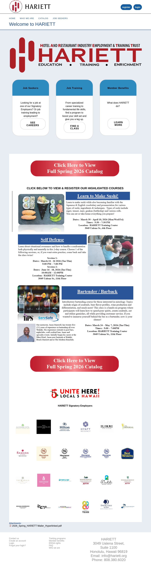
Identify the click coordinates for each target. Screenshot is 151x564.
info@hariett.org (114, 556)
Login (11, 543)
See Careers (33, 124)
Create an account (17, 541)
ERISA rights (55, 543)
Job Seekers (60, 18)
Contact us (14, 538)
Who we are (54, 548)
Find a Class (74, 127)
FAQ (51, 545)
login (137, 7)
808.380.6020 (115, 560)
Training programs (57, 538)
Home (12, 18)
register (126, 7)
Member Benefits (118, 88)
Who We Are (27, 18)
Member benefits (56, 541)
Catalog (43, 18)
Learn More (118, 123)
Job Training (74, 88)
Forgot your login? (17, 545)
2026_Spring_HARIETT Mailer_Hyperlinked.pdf (37, 526)
